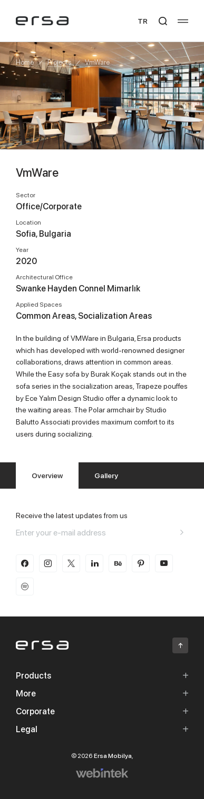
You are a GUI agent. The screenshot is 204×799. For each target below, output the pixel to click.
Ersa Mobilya (113, 756)
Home (25, 62)
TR (143, 20)
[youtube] (164, 563)
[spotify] (25, 586)
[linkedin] (94, 563)
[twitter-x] (71, 563)
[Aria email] (182, 532)
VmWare (97, 62)
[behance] (118, 563)
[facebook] (25, 563)
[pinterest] (141, 563)
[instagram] (48, 563)
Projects (59, 62)
